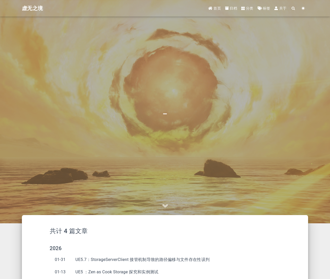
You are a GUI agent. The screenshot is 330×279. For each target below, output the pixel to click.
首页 (214, 8)
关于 (280, 8)
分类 (247, 8)
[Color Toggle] (303, 8)
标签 (264, 8)
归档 (231, 8)
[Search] (293, 8)
